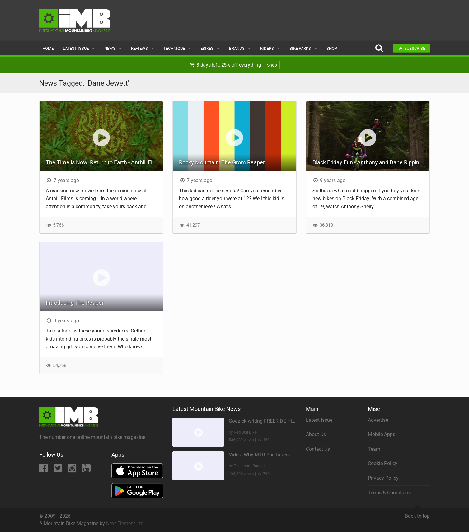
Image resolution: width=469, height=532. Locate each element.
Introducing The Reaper (75, 302)
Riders (267, 48)
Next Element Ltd (124, 523)
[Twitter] (58, 470)
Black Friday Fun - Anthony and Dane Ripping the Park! (370, 162)
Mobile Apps (381, 434)
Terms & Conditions (389, 493)
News (109, 48)
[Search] (379, 48)
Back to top (417, 513)
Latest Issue (76, 48)
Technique (174, 48)
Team (374, 449)
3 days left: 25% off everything (234, 65)
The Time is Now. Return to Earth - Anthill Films (103, 162)
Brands (237, 48)
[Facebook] (44, 470)
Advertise (378, 420)
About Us (316, 434)
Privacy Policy (383, 478)
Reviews (139, 48)
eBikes (206, 48)
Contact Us (318, 449)
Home (48, 48)
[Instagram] (72, 470)
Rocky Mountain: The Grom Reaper (222, 162)
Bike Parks (300, 48)
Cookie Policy (382, 463)
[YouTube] (86, 470)
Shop (331, 48)
